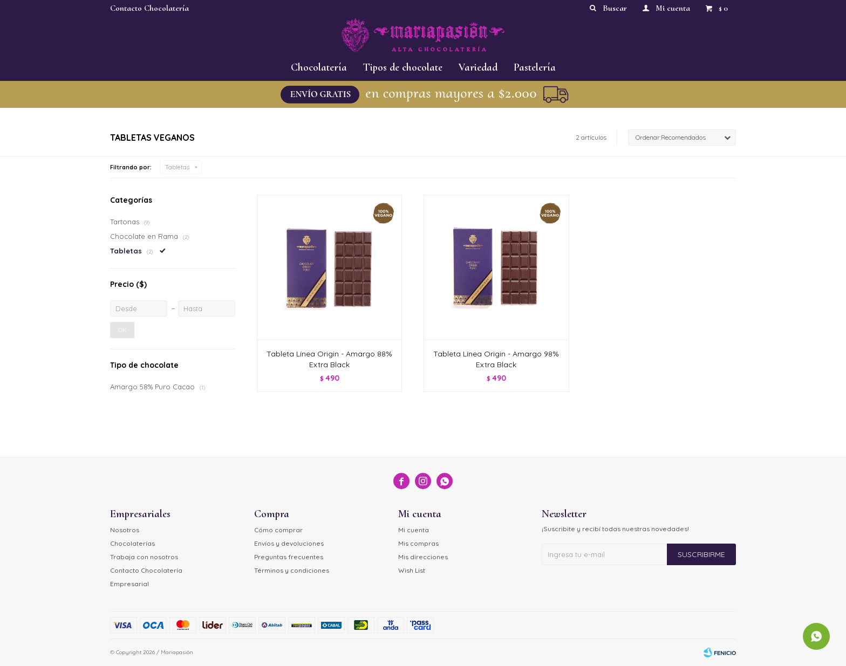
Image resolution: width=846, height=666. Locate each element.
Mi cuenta (413, 530)
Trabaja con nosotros (144, 557)
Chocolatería (319, 67)
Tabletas (177, 167)
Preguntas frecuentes (288, 557)
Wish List (411, 570)
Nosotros (124, 530)
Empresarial (129, 584)
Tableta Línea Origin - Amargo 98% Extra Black (496, 359)
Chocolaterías (132, 543)
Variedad (478, 67)
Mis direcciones (423, 557)
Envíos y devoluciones (289, 543)
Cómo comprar (278, 530)
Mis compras (418, 543)
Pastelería (535, 67)
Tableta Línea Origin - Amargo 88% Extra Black (329, 359)
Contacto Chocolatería (149, 8)
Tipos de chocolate (402, 67)
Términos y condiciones (291, 570)
